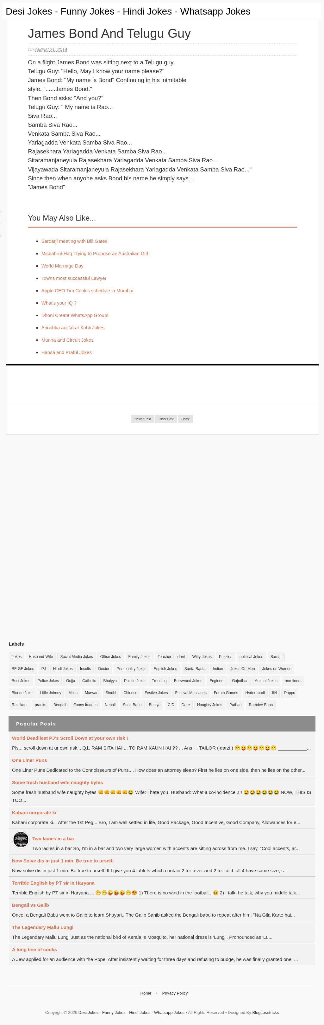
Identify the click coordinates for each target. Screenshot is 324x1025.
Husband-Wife (41, 656)
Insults (85, 669)
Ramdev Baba (261, 705)
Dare (186, 705)
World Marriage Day (62, 265)
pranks (40, 705)
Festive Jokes (156, 693)
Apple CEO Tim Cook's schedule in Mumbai (87, 290)
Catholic (89, 681)
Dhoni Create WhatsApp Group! (75, 315)
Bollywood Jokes (188, 681)
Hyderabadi (255, 693)
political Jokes (251, 656)
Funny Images (85, 705)
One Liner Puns (29, 760)
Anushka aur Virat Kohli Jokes (73, 327)
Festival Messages (191, 693)
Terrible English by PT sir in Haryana (53, 883)
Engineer (217, 681)
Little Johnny (50, 693)
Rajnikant (20, 705)
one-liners (293, 681)
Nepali (110, 705)
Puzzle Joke (134, 681)
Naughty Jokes (209, 705)
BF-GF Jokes (23, 669)
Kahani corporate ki (34, 812)
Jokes (17, 656)
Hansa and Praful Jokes (66, 352)
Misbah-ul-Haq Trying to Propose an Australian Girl (94, 253)
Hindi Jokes (63, 669)
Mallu (73, 693)
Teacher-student (171, 656)
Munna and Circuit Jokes (67, 340)
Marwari (91, 693)
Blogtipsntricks (265, 1012)
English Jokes (165, 669)
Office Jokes (110, 656)
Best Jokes (21, 681)
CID (171, 705)
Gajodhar (239, 681)
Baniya (155, 705)
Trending (159, 681)
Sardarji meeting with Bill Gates (74, 241)
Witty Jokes (202, 656)
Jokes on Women (277, 669)
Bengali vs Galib (30, 905)
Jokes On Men (242, 669)
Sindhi (111, 693)
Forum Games (226, 693)
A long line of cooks (34, 949)
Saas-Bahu (132, 705)
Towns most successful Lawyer (74, 278)
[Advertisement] (56, 537)
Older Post (166, 419)
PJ (43, 669)
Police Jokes (48, 681)
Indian (218, 669)
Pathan (235, 705)
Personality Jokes (131, 669)
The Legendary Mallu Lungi (42, 927)
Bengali (59, 705)
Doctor (103, 669)
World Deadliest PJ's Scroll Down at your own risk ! (70, 738)
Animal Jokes (266, 681)
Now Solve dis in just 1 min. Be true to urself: (63, 860)
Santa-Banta (195, 669)
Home (185, 419)
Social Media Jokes (76, 656)
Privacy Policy (175, 993)
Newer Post (142, 419)
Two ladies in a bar (53, 838)
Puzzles (225, 656)
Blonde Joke (22, 693)
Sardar (276, 656)
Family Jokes (139, 656)
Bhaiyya (110, 681)
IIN (274, 693)
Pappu (289, 693)
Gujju (70, 681)
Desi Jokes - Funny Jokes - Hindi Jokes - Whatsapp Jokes (128, 11)
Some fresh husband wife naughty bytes (57, 782)
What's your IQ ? (59, 303)
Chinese (130, 693)
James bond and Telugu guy (109, 33)
